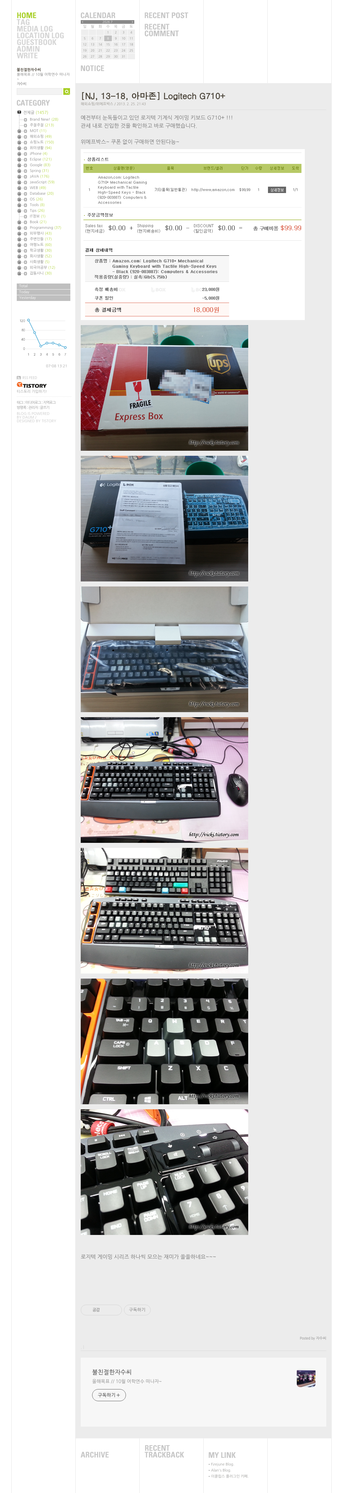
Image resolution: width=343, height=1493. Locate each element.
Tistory (49, 421)
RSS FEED (29, 377)
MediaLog (40, 29)
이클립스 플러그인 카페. (230, 1476)
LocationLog (40, 36)
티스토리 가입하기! (32, 391)
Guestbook (40, 42)
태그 (20, 403)
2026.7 (107, 21)
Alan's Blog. (221, 1470)
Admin (40, 49)
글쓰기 (44, 408)
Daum (28, 417)
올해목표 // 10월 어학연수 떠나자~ (127, 1381)
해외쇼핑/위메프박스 (97, 104)
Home (40, 15)
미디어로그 (33, 403)
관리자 (33, 408)
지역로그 (49, 403)
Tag (40, 22)
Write (40, 56)
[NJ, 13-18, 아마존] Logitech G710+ (153, 96)
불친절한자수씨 (29, 70)
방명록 (21, 408)
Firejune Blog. (222, 1464)
